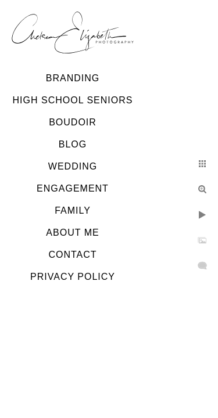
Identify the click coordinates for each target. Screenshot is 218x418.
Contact (72, 255)
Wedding (72, 166)
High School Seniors (73, 100)
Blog (73, 144)
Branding (72, 78)
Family (73, 210)
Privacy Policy (72, 277)
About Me (72, 232)
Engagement (73, 188)
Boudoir (73, 122)
